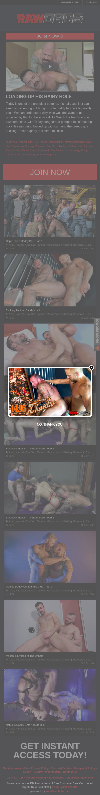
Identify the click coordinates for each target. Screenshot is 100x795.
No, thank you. (50, 424)
